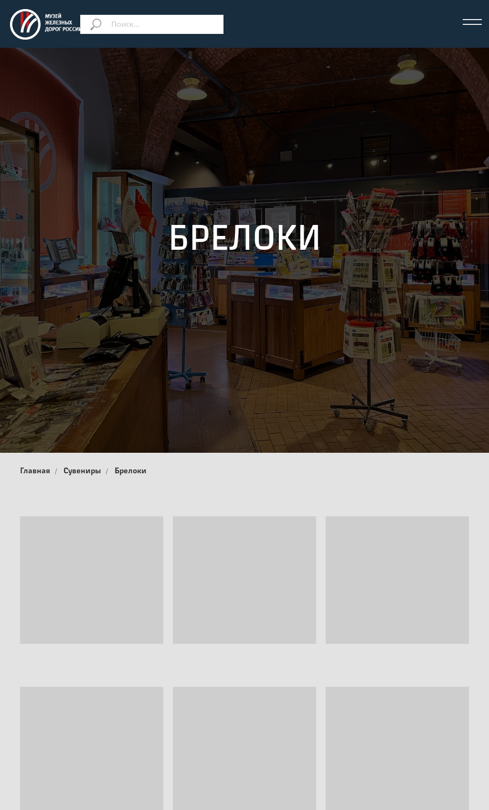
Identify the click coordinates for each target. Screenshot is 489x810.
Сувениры (82, 471)
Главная (35, 471)
